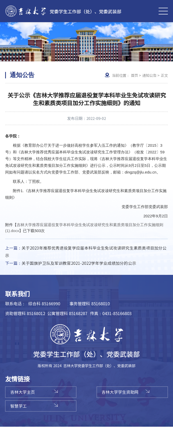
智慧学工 (19, 407)
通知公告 (149, 75)
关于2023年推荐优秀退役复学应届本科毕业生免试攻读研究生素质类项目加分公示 (86, 252)
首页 (134, 75)
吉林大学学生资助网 (123, 393)
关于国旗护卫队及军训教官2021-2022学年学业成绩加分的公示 (70, 263)
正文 (164, 75)
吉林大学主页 (23, 393)
